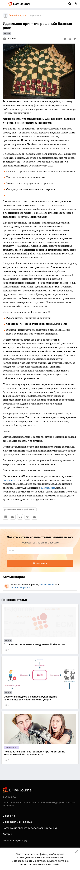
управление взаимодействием (19, 509)
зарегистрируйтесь (20, 587)
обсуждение (48, 487)
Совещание (9, 480)
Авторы (7, 833)
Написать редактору (15, 840)
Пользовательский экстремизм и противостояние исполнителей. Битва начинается (34, 753)
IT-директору (11, 747)
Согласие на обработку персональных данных (30, 827)
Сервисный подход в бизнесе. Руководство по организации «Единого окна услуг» (30, 698)
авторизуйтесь (47, 584)
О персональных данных (17, 821)
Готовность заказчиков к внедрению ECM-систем (34, 644)
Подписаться (40, 563)
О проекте (9, 815)
